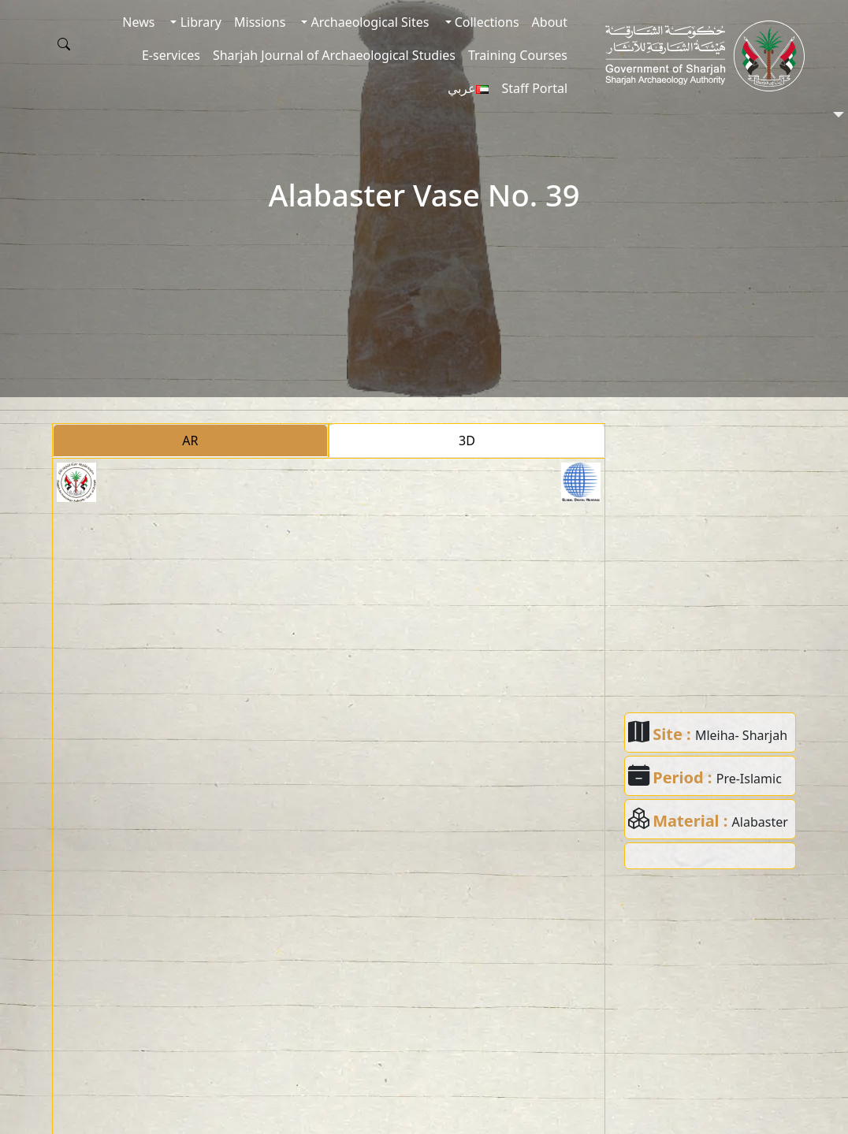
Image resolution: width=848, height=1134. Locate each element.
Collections (485, 22)
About (549, 22)
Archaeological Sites (368, 22)
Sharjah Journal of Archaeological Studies (334, 55)
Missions (259, 22)
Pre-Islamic (749, 778)
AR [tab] (190, 440)
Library (199, 22)
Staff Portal (534, 88)
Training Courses (517, 55)
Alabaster (760, 822)
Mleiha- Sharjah (741, 735)
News (138, 22)
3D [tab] (467, 440)
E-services (171, 55)
